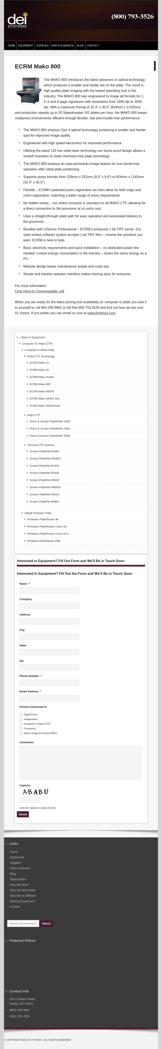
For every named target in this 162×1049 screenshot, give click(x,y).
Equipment (25, 45)
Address (24, 614)
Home (11, 45)
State (22, 645)
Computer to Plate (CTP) (37, 724)
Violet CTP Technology (41, 356)
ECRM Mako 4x (39, 369)
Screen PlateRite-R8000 (44, 480)
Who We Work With (22, 890)
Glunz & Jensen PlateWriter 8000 (50, 435)
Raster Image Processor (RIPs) (40, 733)
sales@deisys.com (101, 313)
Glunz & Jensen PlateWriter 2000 (50, 421)
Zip (21, 660)
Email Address (30, 691)
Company (25, 599)
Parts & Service (62, 45)
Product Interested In (33, 706)
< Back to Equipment (32, 337)
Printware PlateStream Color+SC (47, 526)
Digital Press (30, 714)
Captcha (24, 785)
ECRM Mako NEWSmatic (45, 405)
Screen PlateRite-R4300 (44, 472)
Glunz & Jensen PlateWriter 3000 (50, 428)
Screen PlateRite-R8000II (45, 487)
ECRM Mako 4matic (42, 377)
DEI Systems (34, 1040)
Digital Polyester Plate (37, 513)
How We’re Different (23, 895)
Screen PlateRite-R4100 (44, 465)
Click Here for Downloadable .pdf (39, 291)
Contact (93, 45)
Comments (26, 742)
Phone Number (30, 676)
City (22, 630)
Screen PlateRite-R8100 (44, 494)
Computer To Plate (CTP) (37, 343)
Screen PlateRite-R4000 (44, 451)
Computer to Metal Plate (39, 350)
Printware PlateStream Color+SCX (48, 533)
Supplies (42, 45)
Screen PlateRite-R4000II (45, 458)
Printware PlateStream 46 (42, 519)
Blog (80, 45)
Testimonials (18, 879)
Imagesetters (31, 719)
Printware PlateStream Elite (44, 540)
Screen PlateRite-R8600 (44, 501)
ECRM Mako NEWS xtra (44, 398)
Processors (30, 728)
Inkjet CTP (33, 415)
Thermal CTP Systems (41, 445)
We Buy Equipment (22, 901)
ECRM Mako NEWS (42, 391)
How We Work (19, 884)
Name (24, 583)
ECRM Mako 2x (39, 362)
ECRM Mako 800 (40, 384)
